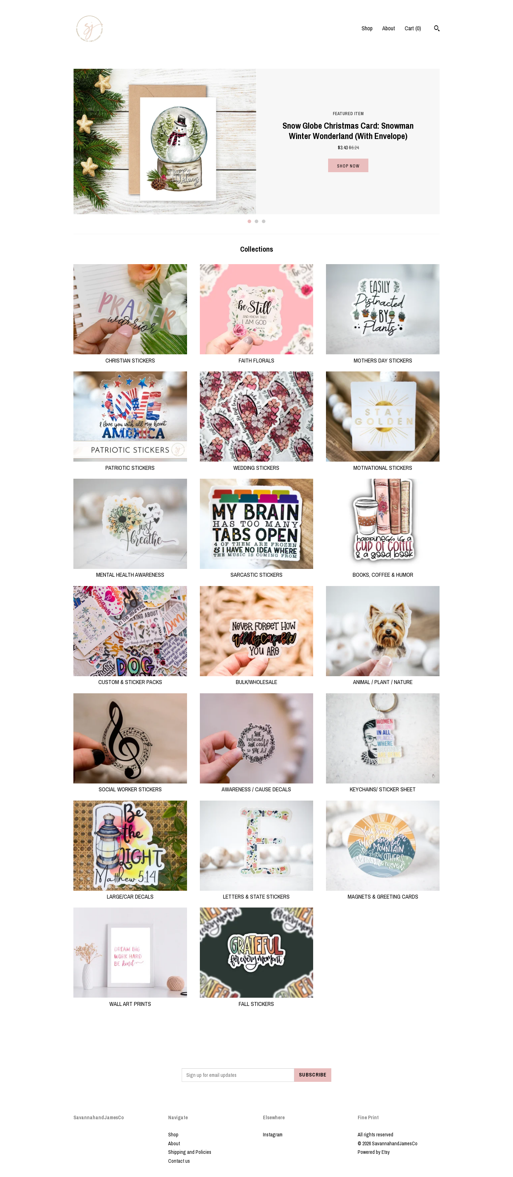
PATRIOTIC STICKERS (130, 463)
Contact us (179, 1161)
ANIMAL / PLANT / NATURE (383, 678)
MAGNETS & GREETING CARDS (383, 892)
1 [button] (249, 221)
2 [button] (256, 221)
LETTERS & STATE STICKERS (257, 892)
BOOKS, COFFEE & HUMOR (383, 571)
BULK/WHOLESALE (257, 678)
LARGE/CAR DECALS (130, 892)
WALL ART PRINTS (130, 999)
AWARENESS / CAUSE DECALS (257, 785)
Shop (367, 28)
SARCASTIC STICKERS (257, 571)
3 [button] (263, 221)
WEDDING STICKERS (257, 463)
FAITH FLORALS (257, 356)
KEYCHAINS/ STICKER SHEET (383, 785)
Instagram (273, 1134)
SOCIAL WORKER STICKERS (130, 785)
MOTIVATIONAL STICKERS (383, 463)
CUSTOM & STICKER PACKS (130, 678)
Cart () (413, 28)
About (388, 28)
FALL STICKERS (257, 999)
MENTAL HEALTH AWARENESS (130, 571)
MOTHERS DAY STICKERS (383, 356)
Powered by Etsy (374, 1152)
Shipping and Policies (189, 1152)
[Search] (437, 29)
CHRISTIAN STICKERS (130, 356)
